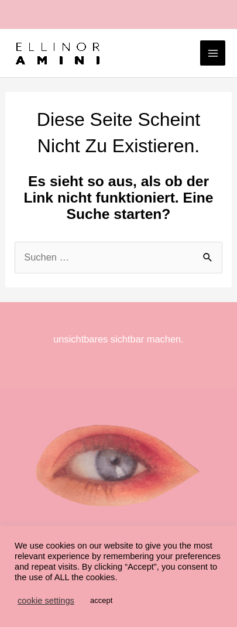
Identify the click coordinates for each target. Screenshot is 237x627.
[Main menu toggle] (212, 53)
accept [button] (101, 600)
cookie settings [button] (46, 600)
